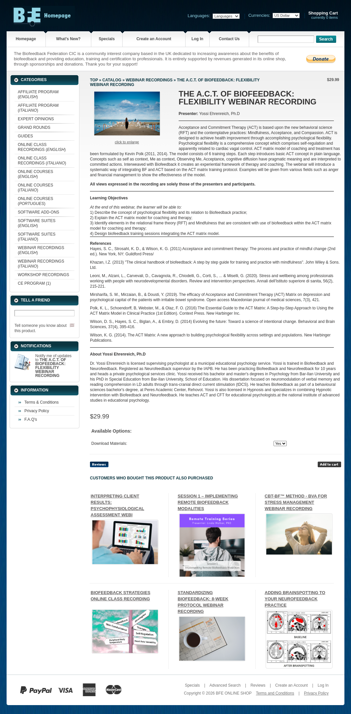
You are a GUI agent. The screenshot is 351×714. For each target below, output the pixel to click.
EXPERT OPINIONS (36, 119)
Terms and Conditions (275, 693)
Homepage (26, 39)
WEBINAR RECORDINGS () (41, 250)
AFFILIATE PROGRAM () (38, 94)
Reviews (257, 685)
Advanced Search (225, 685)
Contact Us (229, 39)
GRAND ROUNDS (34, 127)
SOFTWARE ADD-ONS (38, 212)
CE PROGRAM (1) (34, 283)
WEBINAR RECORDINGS (149, 80)
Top (94, 80)
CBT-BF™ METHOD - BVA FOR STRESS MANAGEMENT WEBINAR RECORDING (296, 502)
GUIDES (25, 136)
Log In (197, 39)
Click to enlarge (127, 142)
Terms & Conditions (41, 402)
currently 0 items (323, 15)
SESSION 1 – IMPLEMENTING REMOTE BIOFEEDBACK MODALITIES (208, 502)
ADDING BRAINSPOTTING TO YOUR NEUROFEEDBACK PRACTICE (295, 599)
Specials (107, 39)
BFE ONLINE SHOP (233, 693)
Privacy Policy (36, 411)
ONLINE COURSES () (35, 174)
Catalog (112, 80)
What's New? (68, 39)
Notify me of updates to (53, 366)
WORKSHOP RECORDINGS (43, 274)
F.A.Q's (30, 419)
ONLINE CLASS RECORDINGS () (42, 147)
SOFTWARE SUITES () (36, 223)
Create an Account (153, 39)
